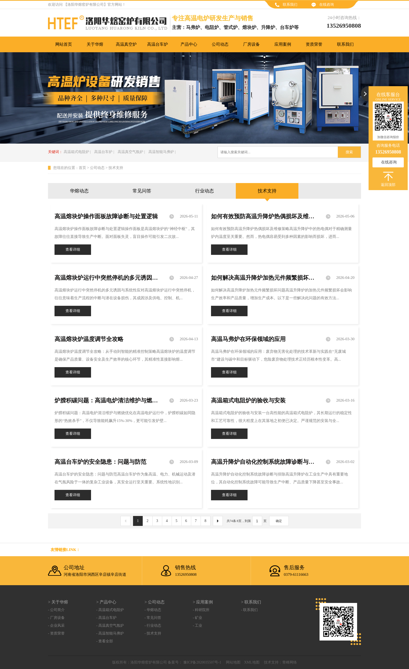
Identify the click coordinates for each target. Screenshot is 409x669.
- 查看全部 (104, 641)
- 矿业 (197, 618)
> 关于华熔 (58, 602)
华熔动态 (79, 190)
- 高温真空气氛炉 (110, 625)
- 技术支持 (153, 633)
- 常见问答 (153, 618)
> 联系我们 (251, 602)
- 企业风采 (56, 625)
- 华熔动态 (153, 610)
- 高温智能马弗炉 (110, 633)
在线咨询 (326, 5)
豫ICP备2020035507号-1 (201, 662)
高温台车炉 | (104, 152)
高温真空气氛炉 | (131, 152)
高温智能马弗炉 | (162, 152)
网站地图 (233, 662)
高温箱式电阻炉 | (77, 152)
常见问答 (142, 190)
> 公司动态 (155, 602)
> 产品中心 (106, 602)
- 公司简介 (56, 610)
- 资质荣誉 (56, 633)
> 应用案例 (203, 602)
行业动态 (204, 190)
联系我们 (290, 5)
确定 (279, 521)
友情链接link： (65, 550)
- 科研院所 (201, 610)
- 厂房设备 (56, 618)
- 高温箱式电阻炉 (110, 610)
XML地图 (252, 662)
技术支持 (116, 168)
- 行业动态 (153, 625)
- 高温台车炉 (106, 618)
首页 (82, 168)
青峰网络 (289, 662)
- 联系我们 (249, 610)
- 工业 (197, 625)
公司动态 (97, 168)
